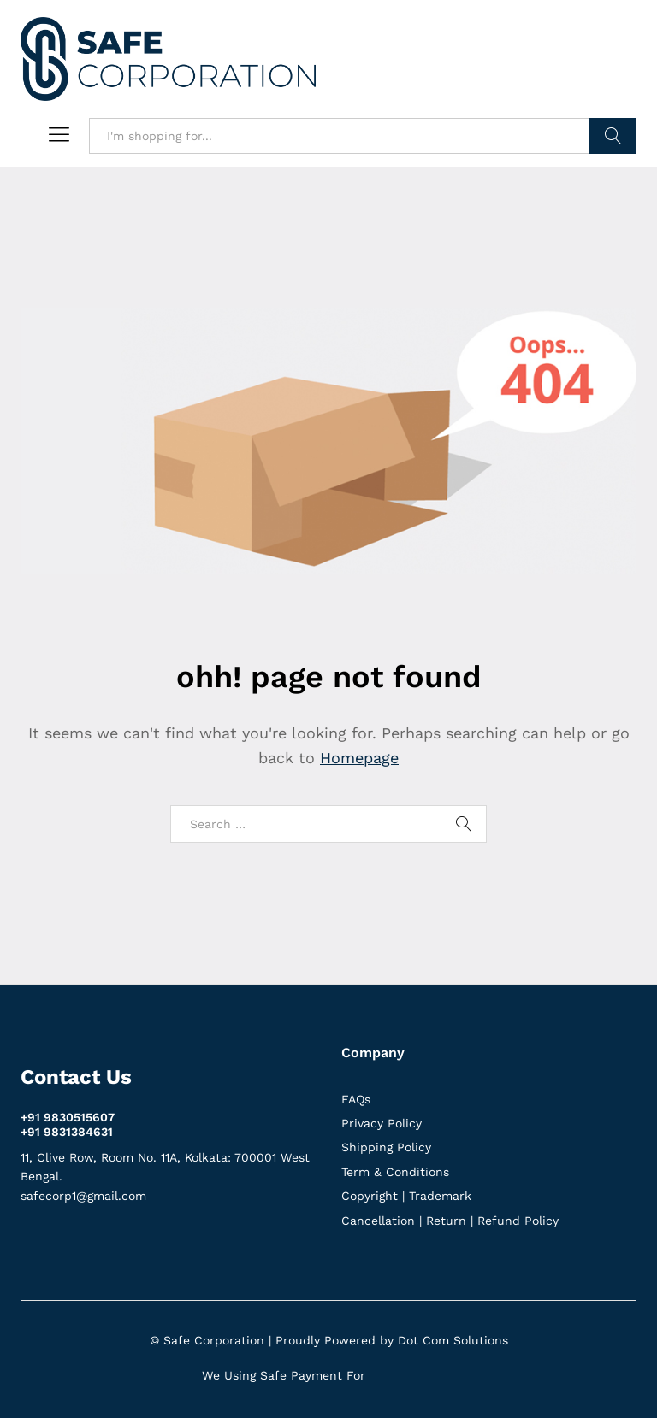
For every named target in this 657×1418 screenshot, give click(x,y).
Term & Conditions (395, 1172)
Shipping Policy (386, 1147)
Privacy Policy (381, 1123)
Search (612, 136)
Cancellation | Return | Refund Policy (450, 1220)
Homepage (359, 758)
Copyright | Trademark (406, 1196)
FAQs (355, 1099)
